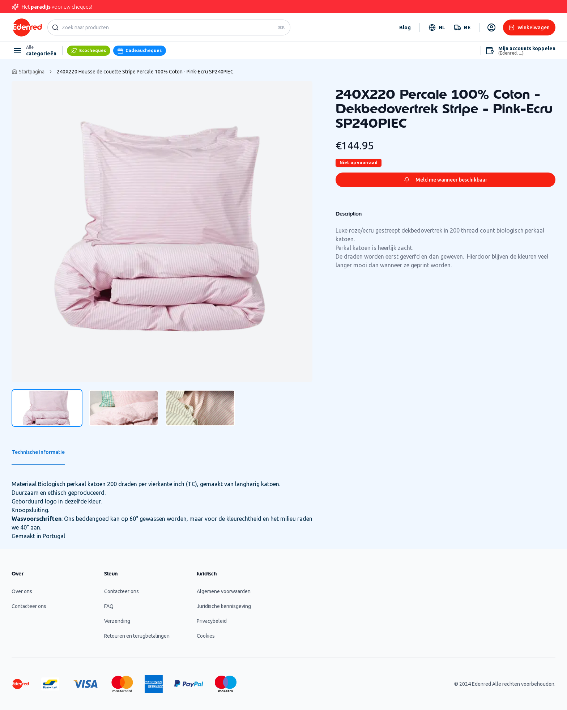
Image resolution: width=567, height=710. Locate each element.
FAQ (109, 606)
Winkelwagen (529, 27)
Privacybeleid (212, 621)
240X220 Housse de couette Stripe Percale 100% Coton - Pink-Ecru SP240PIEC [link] (145, 72)
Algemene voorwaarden (224, 591)
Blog (405, 27)
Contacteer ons (29, 606)
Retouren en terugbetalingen (137, 636)
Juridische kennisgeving (224, 606)
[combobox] (436, 27)
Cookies (206, 636)
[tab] (47, 408)
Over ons (22, 591)
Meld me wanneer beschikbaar (445, 180)
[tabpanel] (162, 231)
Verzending (117, 621)
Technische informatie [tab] (38, 452)
